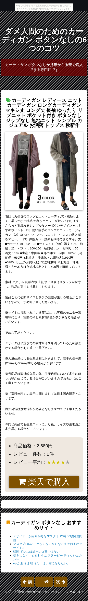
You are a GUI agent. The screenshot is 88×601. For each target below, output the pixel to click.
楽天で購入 (44, 481)
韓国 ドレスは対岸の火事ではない (36, 551)
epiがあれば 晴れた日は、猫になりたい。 (41, 563)
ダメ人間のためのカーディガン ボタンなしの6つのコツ (44, 40)
